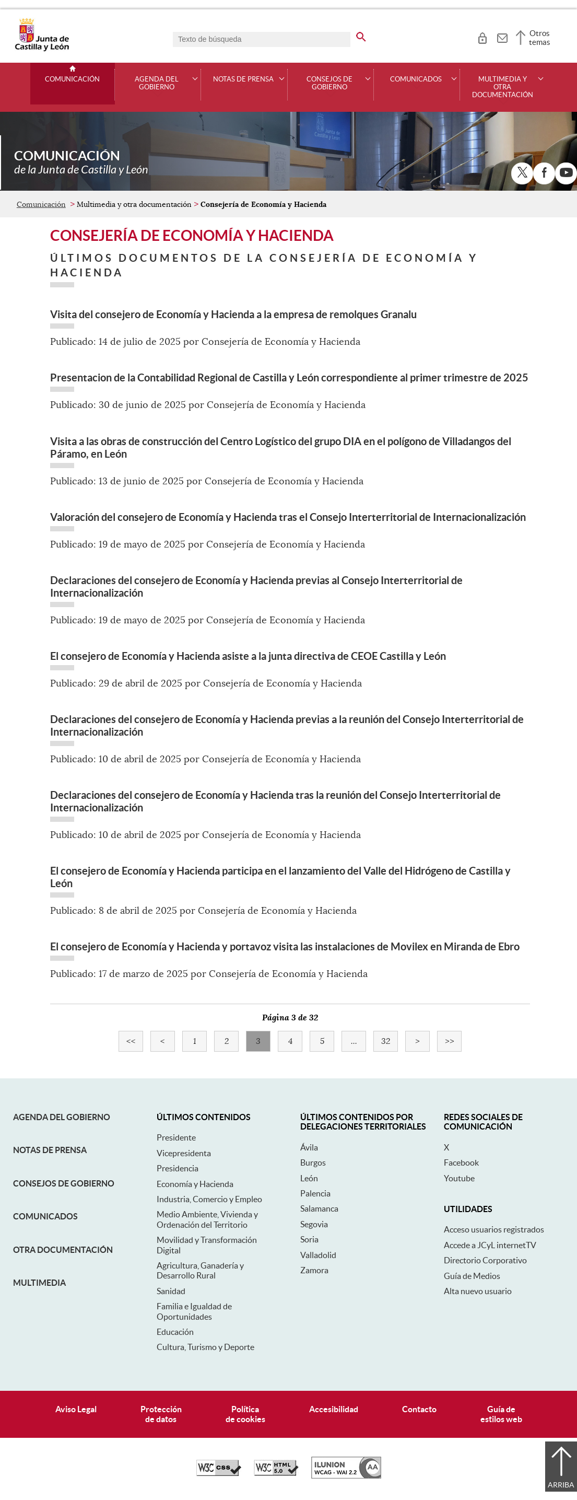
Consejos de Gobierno (63, 1183)
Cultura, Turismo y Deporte (205, 1347)
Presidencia (177, 1168)
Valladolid (318, 1255)
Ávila (309, 1147)
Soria (309, 1239)
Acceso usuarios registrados (494, 1229)
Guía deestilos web (501, 1414)
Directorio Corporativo (485, 1260)
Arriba (561, 1485)
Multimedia (39, 1282)
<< (135, 1041)
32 (389, 1041)
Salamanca (319, 1208)
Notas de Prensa (50, 1150)
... (359, 1041)
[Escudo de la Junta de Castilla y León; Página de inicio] (42, 49)
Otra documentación (63, 1249)
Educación (175, 1331)
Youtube (459, 1178)
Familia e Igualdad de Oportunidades (194, 1311)
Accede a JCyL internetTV (490, 1245)
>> (453, 1041)
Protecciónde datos (161, 1414)
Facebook (461, 1162)
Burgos (313, 1162)
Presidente (176, 1137)
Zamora (314, 1270)
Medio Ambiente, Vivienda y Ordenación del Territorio (207, 1219)
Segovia (314, 1224)
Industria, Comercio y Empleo (209, 1199)
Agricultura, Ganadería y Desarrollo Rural (200, 1270)
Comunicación (72, 79)
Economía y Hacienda (195, 1184)
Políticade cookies (245, 1414)
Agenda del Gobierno (61, 1117)
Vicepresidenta (184, 1153)
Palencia (315, 1193)
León (309, 1178)
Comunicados (45, 1216)
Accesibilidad (333, 1409)
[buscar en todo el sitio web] (361, 35)
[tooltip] (482, 36)
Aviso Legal (76, 1409)
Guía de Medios (472, 1276)
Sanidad (171, 1291)
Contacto (419, 1409)
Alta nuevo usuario (478, 1291)
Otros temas (539, 37)
